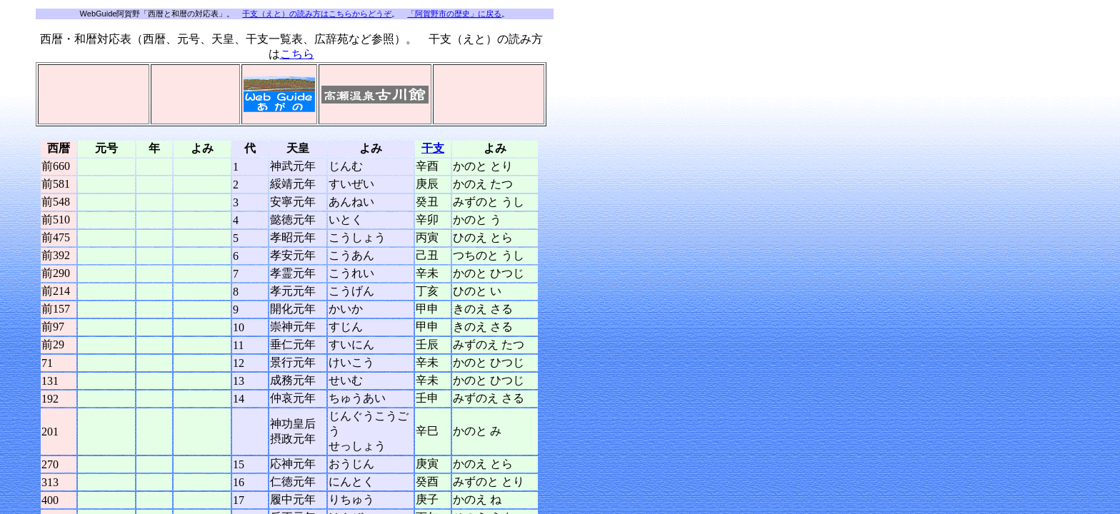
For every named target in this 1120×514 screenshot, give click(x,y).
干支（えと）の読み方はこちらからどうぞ (316, 13)
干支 (432, 148)
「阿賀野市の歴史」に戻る (454, 13)
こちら (297, 54)
